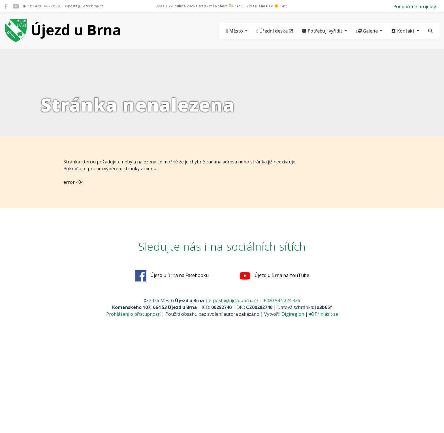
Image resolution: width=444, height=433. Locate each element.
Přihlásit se (323, 314)
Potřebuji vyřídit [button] (322, 31)
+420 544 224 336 (281, 300)
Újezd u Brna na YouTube (274, 275)
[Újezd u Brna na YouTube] (15, 6)
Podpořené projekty (414, 6)
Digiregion (292, 314)
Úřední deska (275, 31)
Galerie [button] (367, 31)
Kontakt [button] (403, 31)
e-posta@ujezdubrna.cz (234, 300)
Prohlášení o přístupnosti (133, 314)
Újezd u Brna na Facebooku (172, 275)
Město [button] (235, 31)
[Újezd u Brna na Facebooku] (5, 6)
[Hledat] (430, 31)
